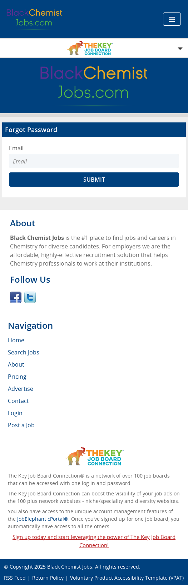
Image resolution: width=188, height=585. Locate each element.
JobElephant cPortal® (42, 518)
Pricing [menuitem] (17, 376)
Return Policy (48, 577)
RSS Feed (15, 577)
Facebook (15, 297)
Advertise (20, 389)
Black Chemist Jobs (69, 566)
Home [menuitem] (16, 340)
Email (16, 148)
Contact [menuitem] (18, 401)
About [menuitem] (16, 364)
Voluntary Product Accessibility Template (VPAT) (127, 577)
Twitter (30, 297)
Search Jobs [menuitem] (23, 352)
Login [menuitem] (15, 413)
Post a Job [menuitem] (21, 425)
